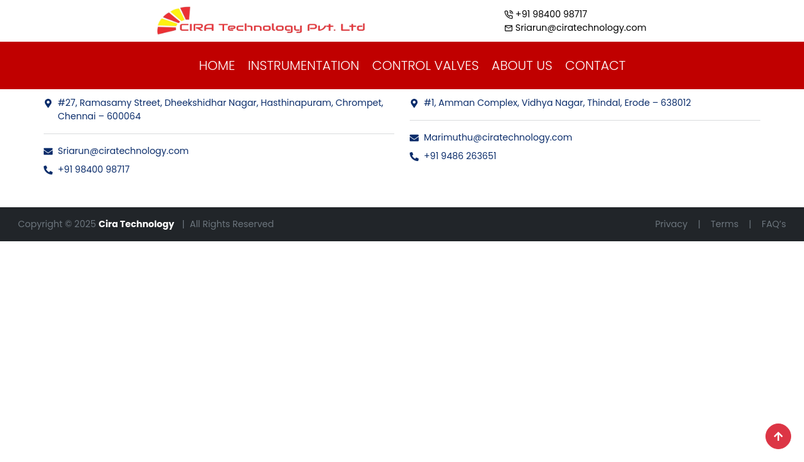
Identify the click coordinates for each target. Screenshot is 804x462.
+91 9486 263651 (453, 156)
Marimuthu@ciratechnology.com (491, 137)
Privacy (671, 224)
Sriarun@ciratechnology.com (116, 150)
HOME (217, 65)
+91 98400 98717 (87, 169)
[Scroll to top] (778, 436)
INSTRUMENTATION (304, 65)
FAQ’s (774, 224)
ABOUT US (522, 65)
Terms (724, 224)
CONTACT (595, 65)
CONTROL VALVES (425, 65)
